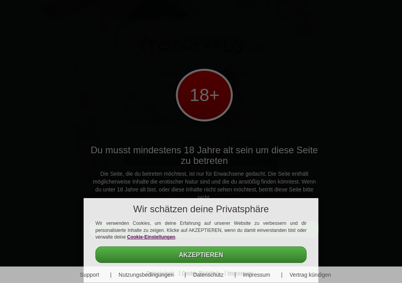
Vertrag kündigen (310, 275)
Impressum (256, 275)
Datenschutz (208, 275)
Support (89, 275)
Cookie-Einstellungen (151, 237)
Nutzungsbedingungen (146, 275)
